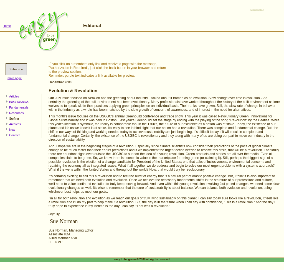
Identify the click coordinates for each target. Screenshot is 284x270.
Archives (15, 124)
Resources (16, 113)
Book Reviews (19, 102)
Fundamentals (19, 107)
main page (14, 78)
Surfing (14, 118)
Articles (14, 96)
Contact (14, 135)
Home (7, 25)
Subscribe (16, 69)
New (12, 129)
